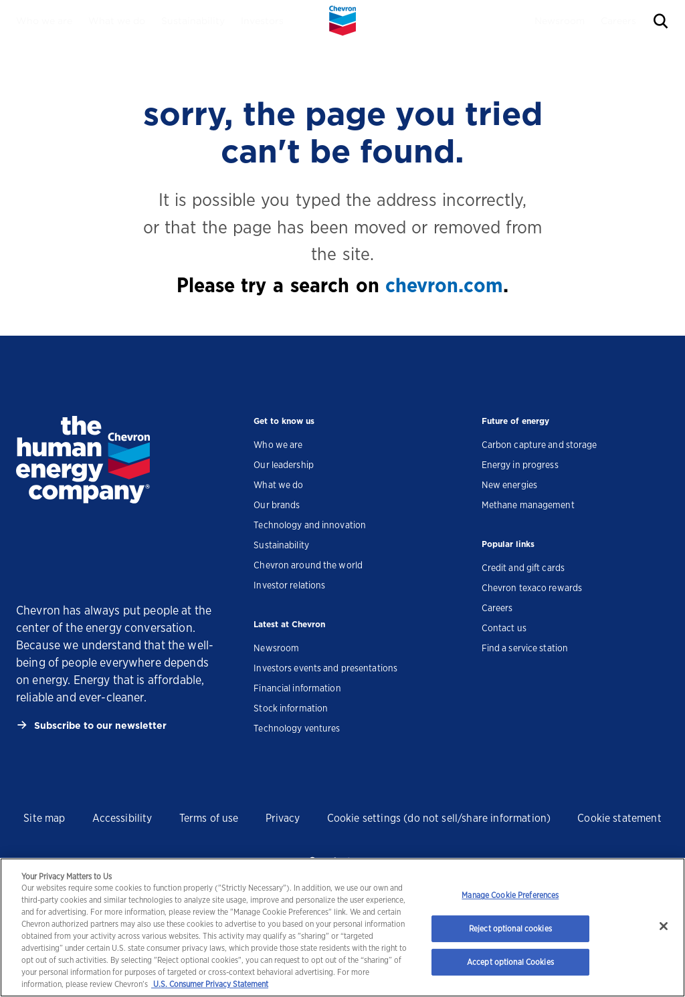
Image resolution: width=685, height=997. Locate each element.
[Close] (663, 926)
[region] (342, 927)
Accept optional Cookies (510, 962)
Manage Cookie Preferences (510, 895)
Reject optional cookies (510, 928)
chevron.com (444, 285)
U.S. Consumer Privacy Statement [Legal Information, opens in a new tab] (209, 984)
